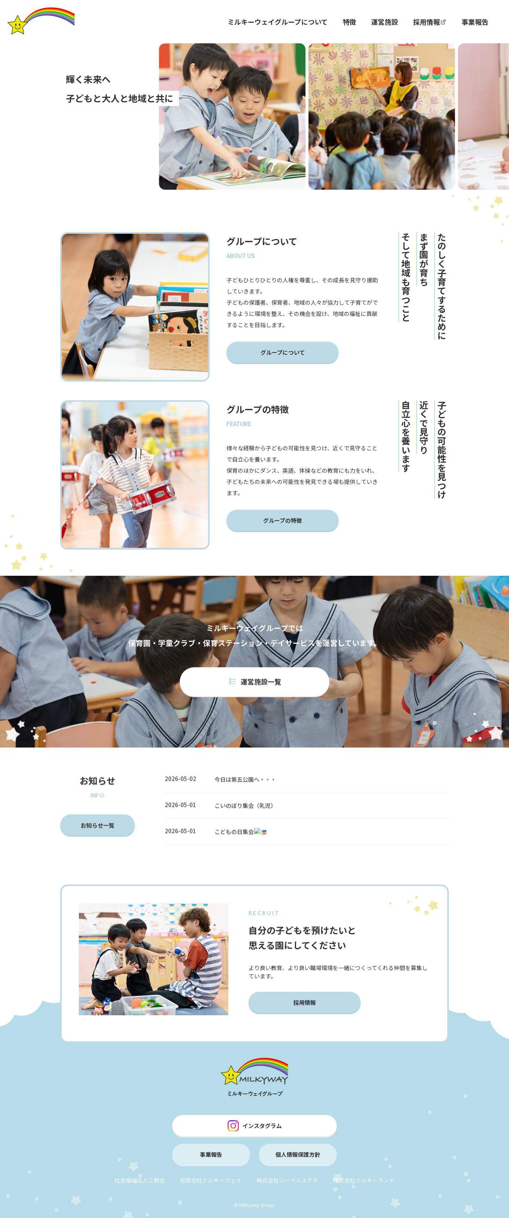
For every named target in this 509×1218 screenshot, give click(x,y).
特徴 (349, 22)
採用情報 (430, 22)
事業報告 (475, 22)
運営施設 (384, 22)
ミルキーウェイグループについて (278, 22)
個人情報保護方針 (297, 1154)
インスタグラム (255, 1125)
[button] (152, 132)
